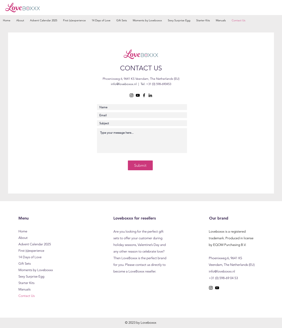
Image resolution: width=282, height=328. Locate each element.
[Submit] (140, 165)
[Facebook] (144, 95)
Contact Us (26, 296)
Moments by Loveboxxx (35, 270)
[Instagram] (131, 95)
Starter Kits (26, 283)
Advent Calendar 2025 (34, 244)
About (23, 238)
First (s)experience (31, 251)
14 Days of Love (30, 257)
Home (22, 231)
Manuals (24, 289)
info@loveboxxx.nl (124, 84)
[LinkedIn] (150, 95)
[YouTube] (137, 95)
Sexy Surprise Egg (31, 276)
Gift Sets (24, 263)
